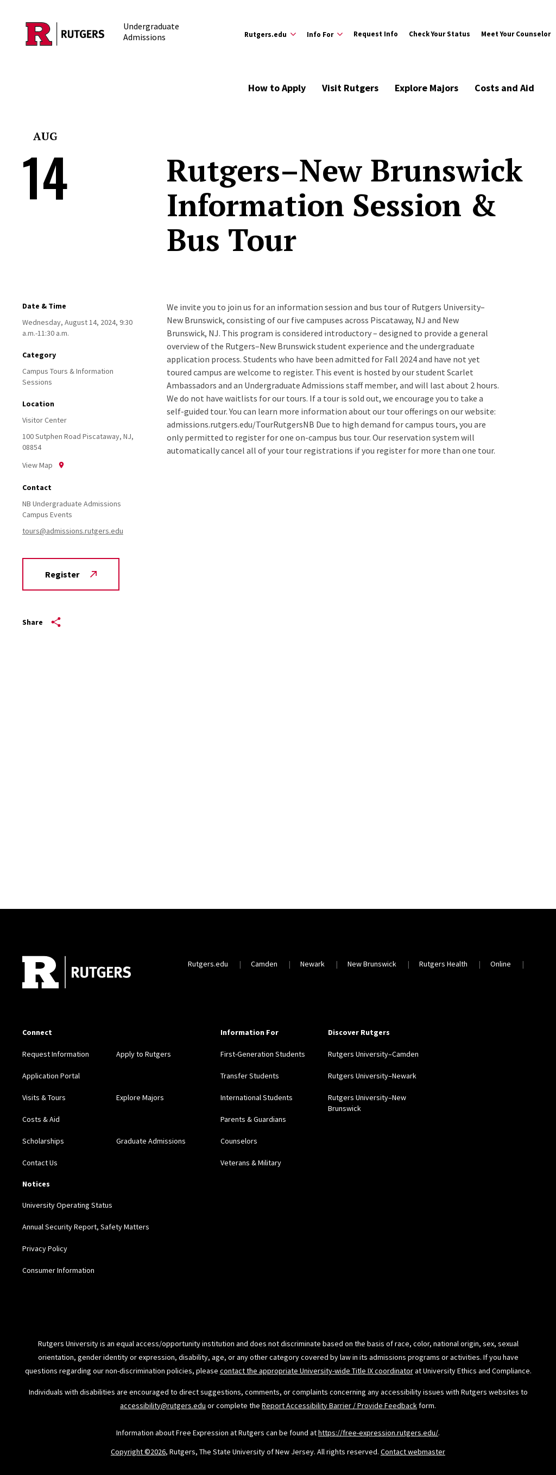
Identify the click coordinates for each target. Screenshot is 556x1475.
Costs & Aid (41, 1119)
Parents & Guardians (253, 1119)
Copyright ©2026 (138, 1452)
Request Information (55, 1054)
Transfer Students (249, 1076)
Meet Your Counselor (516, 34)
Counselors (238, 1141)
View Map (43, 465)
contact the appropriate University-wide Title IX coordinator (316, 1371)
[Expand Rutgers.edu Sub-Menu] (270, 34)
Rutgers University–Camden (373, 1054)
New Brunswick (372, 964)
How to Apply (277, 87)
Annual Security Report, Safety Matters (85, 1227)
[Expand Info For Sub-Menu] (325, 34)
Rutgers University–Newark (372, 1076)
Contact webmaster (413, 1452)
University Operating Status (67, 1205)
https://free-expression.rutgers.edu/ (378, 1433)
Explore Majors (426, 87)
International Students (256, 1097)
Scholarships (43, 1141)
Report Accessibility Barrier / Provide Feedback (339, 1405)
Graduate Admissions (151, 1141)
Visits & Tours (44, 1097)
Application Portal (51, 1076)
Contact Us (40, 1163)
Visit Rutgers (350, 87)
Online (500, 964)
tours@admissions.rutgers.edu (72, 531)
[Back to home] (76, 973)
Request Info (375, 34)
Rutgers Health (443, 964)
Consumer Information (58, 1270)
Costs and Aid (504, 87)
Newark (312, 964)
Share (41, 622)
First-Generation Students (262, 1054)
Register (71, 574)
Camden (264, 964)
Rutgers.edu (208, 964)
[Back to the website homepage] (65, 34)
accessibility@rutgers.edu (163, 1405)
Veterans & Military (250, 1163)
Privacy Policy (44, 1248)
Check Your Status (439, 34)
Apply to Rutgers (143, 1054)
